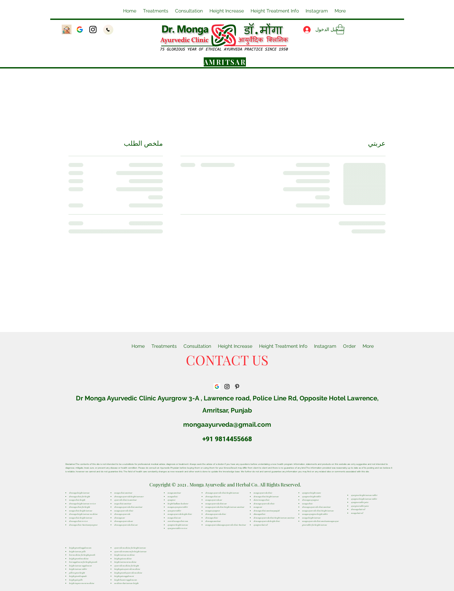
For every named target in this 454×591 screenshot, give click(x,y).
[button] (226, 11)
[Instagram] (93, 29)
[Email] (67, 29)
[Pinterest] (237, 386)
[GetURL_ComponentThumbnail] (80, 29)
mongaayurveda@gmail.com (227, 424)
